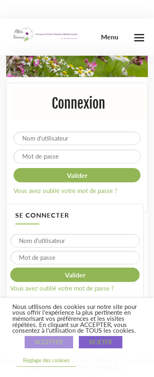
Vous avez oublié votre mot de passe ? (65, 190)
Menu (109, 37)
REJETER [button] (100, 341)
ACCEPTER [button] (49, 341)
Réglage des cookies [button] (46, 360)
